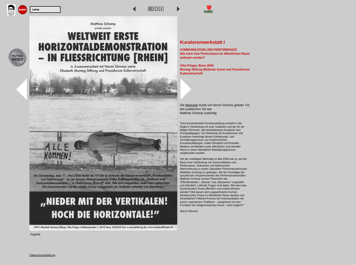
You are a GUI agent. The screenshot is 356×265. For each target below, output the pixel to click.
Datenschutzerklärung (42, 255)
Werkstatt (191, 105)
